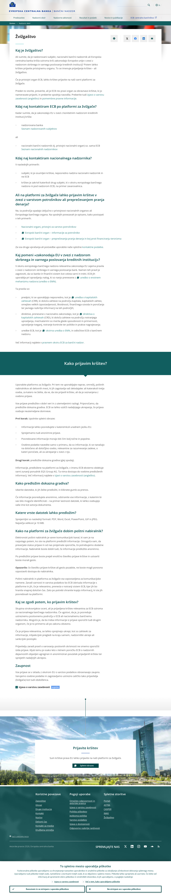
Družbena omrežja (45, 830)
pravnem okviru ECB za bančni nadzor (63, 342)
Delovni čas (41, 821)
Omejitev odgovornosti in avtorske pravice (82, 802)
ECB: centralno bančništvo (144, 17)
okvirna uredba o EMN (58, 330)
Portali (107, 800)
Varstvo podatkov (78, 819)
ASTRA (107, 805)
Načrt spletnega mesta (20, 836)
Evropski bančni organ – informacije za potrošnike (52, 232)
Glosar (39, 805)
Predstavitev (19, 17)
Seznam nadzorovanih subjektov (39, 128)
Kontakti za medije (45, 825)
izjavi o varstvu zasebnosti (69, 475)
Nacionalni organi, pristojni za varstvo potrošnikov (48, 226)
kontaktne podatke (92, 247)
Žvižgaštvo (109, 817)
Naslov (39, 817)
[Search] (135, 5)
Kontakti (40, 813)
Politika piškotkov (78, 811)
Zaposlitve (41, 800)
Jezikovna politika (78, 815)
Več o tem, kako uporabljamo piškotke (102, 881)
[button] (153, 5)
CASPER (107, 809)
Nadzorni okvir (39, 17)
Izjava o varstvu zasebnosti (34, 687)
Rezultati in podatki (88, 17)
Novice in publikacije (113, 17)
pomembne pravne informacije (59, 98)
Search (149, 5)
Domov (12, 23)
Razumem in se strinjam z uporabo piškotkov (47, 889)
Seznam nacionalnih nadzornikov (39, 149)
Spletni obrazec (87, 765)
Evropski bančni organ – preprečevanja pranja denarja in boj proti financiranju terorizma (73, 238)
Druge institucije (44, 809)
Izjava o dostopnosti (80, 824)
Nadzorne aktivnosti (63, 17)
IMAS (106, 813)
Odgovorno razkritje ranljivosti (85, 828)
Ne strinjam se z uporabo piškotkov (124, 889)
